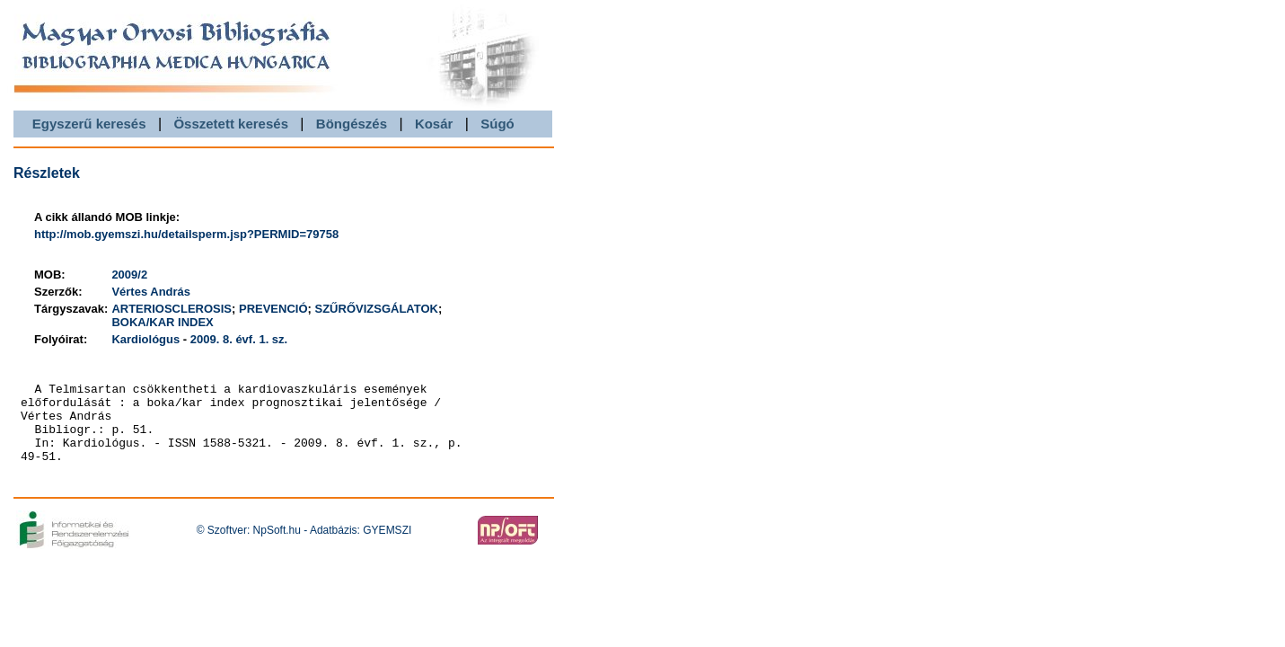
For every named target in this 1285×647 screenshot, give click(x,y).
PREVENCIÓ (273, 308)
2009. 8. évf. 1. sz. (238, 339)
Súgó (497, 123)
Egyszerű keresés (89, 123)
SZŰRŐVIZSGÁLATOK (376, 308)
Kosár (434, 123)
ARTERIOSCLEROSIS (171, 308)
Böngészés (351, 123)
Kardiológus (145, 339)
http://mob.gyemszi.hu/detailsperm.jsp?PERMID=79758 (186, 234)
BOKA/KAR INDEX (162, 322)
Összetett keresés (230, 123)
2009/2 (129, 274)
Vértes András (150, 291)
